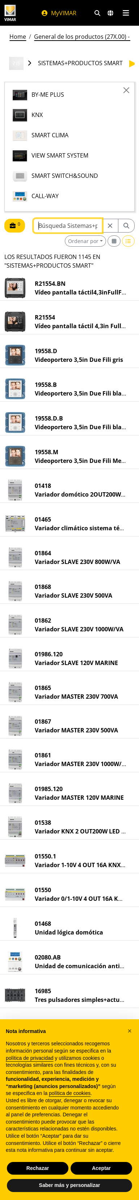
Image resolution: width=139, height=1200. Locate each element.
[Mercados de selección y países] (110, 13)
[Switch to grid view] (114, 241)
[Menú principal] (126, 13)
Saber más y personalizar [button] (69, 1185)
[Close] (126, 90)
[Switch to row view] (128, 241)
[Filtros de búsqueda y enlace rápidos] (97, 13)
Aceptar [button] (101, 1168)
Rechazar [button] (37, 1168)
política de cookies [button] (69, 1093)
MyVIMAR (58, 13)
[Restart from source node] (110, 226)
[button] (129, 1031)
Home (17, 37)
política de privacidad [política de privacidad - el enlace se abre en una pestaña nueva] (30, 1058)
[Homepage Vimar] (10, 13)
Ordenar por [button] (83, 241)
